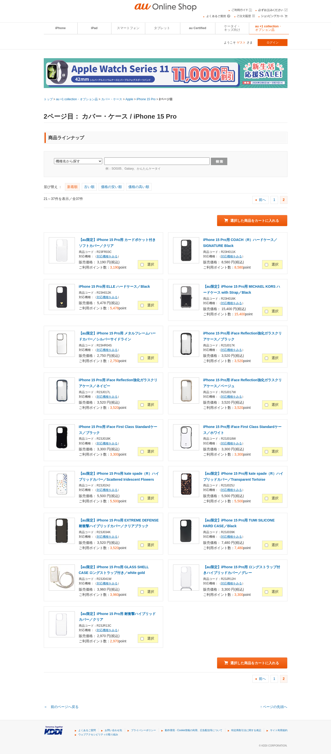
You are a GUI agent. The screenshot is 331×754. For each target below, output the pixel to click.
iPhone (60, 28)
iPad (94, 28)
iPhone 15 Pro (146, 99)
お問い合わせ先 (113, 730)
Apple (129, 99)
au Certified (197, 28)
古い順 (89, 187)
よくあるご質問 (87, 730)
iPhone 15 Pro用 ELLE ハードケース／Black (114, 286)
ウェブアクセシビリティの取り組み (98, 734)
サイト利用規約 (278, 730)
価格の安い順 (111, 187)
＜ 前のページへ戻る (61, 707)
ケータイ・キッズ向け (232, 28)
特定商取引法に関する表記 (246, 730)
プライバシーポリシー (143, 730)
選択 (150, 264)
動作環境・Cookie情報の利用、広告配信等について (193, 730)
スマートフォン (128, 28)
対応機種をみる (107, 256)
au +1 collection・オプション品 (268, 28)
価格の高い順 (138, 187)
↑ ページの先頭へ (273, 707)
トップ (48, 99)
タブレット (162, 28)
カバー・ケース (111, 99)
